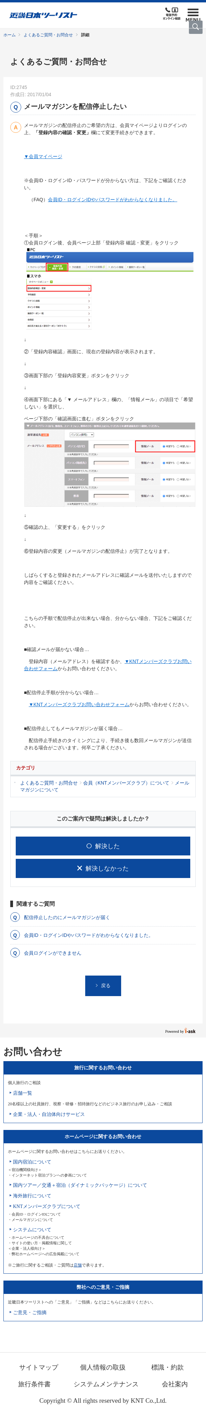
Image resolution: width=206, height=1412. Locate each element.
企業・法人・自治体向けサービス (49, 1114)
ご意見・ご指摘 (30, 1312)
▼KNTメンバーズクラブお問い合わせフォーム (79, 704)
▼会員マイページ (43, 156)
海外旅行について (32, 1195)
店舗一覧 (22, 1093)
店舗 (78, 1265)
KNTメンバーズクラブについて (46, 1206)
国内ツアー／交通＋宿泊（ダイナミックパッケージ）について (80, 1185)
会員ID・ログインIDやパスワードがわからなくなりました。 (112, 199)
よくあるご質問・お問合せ (48, 35)
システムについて (32, 1229)
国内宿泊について (32, 1162)
